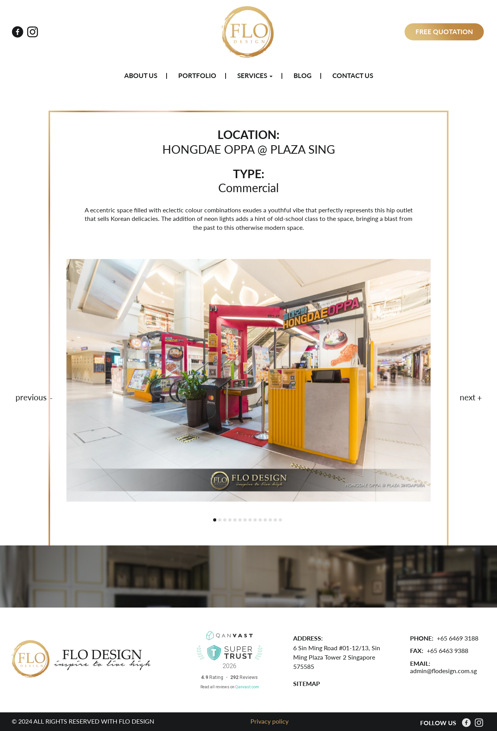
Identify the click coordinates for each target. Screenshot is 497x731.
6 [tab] (240, 521)
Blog (302, 75)
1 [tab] (214, 521)
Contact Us (352, 75)
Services (255, 75)
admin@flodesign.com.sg (443, 670)
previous (31, 398)
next (468, 398)
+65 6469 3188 (457, 638)
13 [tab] (275, 521)
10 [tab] (260, 521)
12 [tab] (270, 521)
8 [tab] (250, 521)
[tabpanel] (248, 381)
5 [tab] (234, 521)
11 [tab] (265, 521)
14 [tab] (280, 521)
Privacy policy (269, 721)
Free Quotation (444, 32)
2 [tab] (219, 521)
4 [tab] (229, 521)
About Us (140, 75)
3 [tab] (224, 521)
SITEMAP (306, 683)
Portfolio (197, 75)
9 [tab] (255, 521)
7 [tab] (245, 521)
